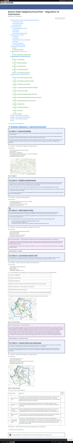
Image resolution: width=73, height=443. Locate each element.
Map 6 (43, 348)
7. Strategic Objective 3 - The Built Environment (19, 74)
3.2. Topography (15, 38)
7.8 (14, 99)
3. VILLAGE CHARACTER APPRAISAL (17, 34)
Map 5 (44, 272)
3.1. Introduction (15, 36)
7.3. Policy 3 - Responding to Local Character (21, 84)
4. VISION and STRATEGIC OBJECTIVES (17, 46)
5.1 (12, 53)
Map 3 (62, 246)
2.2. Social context (15, 30)
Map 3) (33, 212)
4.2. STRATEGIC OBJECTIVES (17, 49)
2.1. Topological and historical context (19, 28)
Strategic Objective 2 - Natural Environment (28, 127)
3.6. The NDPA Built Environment (18, 44)
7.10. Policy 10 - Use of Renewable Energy (20, 107)
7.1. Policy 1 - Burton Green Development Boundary (22, 77)
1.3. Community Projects (17, 25)
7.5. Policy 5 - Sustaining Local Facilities (20, 90)
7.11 (14, 108)
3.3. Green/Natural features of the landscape (21, 39)
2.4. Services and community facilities (19, 33)
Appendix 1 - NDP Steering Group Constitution (19, 115)
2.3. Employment (15, 31)
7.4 (14, 85)
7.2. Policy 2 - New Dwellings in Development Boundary (23, 81)
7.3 (14, 82)
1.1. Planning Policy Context (17, 21)
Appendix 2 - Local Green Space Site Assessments (20, 117)
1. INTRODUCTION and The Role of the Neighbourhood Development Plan (24, 20)
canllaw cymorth (48, 434)
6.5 (14, 71)
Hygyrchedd (60, 442)
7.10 (15, 105)
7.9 (14, 102)
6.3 (14, 64)
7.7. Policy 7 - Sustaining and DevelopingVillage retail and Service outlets (26, 97)
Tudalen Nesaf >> (20, 123)
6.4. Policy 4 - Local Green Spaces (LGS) (20, 69)
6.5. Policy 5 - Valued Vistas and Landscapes (21, 72)
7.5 (14, 89)
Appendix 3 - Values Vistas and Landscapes (19, 118)
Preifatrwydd (66, 442)
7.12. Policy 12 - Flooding (16, 113)
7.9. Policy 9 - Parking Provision (18, 104)
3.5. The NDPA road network (17, 43)
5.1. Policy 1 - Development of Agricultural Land (21, 54)
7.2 (14, 79)
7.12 (15, 112)
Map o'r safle (53, 442)
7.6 (14, 92)
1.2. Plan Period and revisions (17, 23)
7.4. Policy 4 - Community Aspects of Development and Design (25, 87)
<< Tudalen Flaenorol (12, 123)
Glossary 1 (12, 120)
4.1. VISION (14, 48)
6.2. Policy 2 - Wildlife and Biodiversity (19, 62)
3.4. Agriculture (15, 41)
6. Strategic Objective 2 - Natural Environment (20, 56)
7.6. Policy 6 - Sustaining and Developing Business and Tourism (24, 94)
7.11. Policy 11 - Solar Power (17, 110)
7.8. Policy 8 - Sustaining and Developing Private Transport (24, 100)
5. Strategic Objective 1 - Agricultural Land (18, 51)
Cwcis (71, 442)
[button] (60, 18)
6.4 (14, 67)
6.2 (14, 61)
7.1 (12, 76)
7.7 (14, 95)
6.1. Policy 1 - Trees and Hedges (18, 59)
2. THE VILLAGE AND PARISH (15, 26)
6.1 (12, 57)
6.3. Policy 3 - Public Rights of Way (19, 66)
